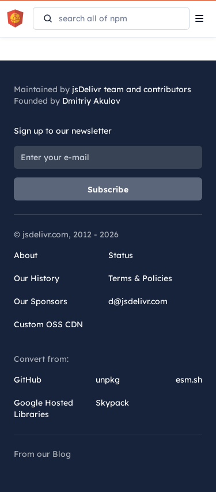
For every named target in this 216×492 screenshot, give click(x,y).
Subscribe (108, 189)
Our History (36, 278)
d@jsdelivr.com (138, 301)
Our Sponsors (40, 301)
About (25, 255)
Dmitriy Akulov (91, 101)
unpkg (108, 379)
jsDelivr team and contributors (131, 89)
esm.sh (189, 379)
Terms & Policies (140, 278)
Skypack (112, 403)
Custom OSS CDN (48, 324)
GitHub (27, 379)
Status (120, 255)
